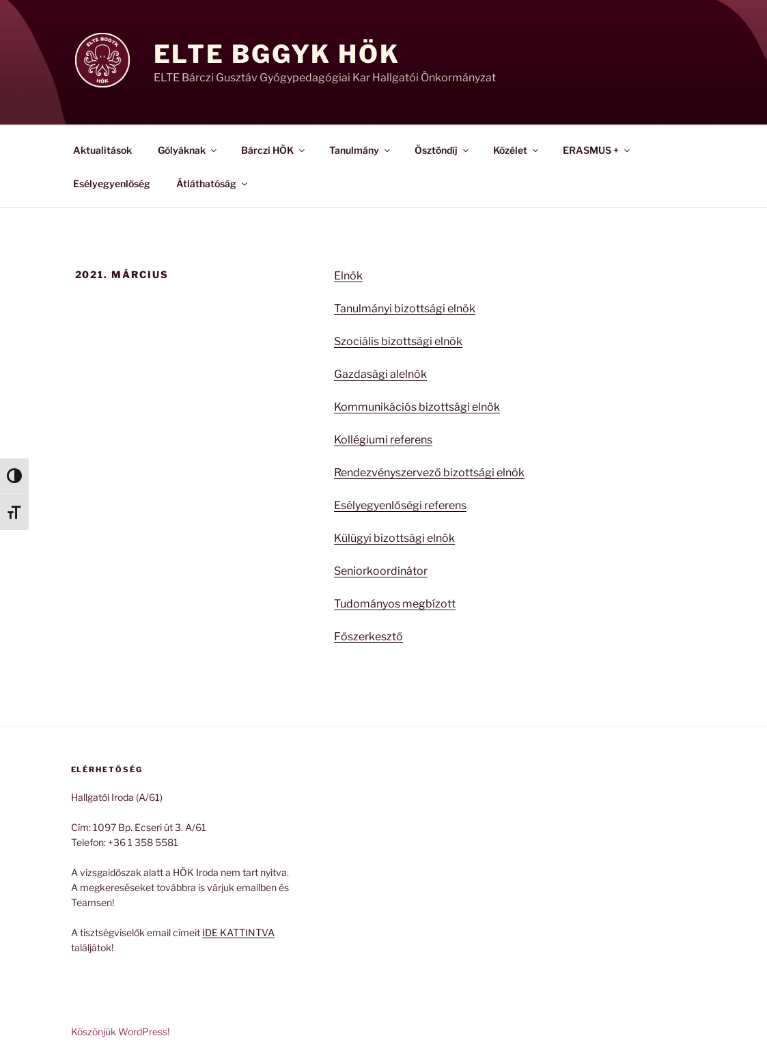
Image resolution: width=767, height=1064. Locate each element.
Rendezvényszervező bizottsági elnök (429, 472)
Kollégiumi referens (383, 439)
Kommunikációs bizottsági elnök (417, 406)
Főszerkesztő (368, 636)
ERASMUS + (597, 150)
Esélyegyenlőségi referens (400, 505)
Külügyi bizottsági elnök (394, 538)
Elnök (348, 275)
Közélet (516, 150)
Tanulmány (360, 150)
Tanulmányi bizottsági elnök (404, 308)
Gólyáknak (188, 150)
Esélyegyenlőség (111, 183)
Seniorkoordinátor (381, 570)
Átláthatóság (212, 183)
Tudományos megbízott (395, 603)
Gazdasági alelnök (380, 374)
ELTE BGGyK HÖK (277, 54)
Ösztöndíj (443, 150)
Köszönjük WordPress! (120, 1031)
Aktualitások (102, 150)
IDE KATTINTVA (238, 932)
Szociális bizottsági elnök (398, 341)
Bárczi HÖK (274, 150)
